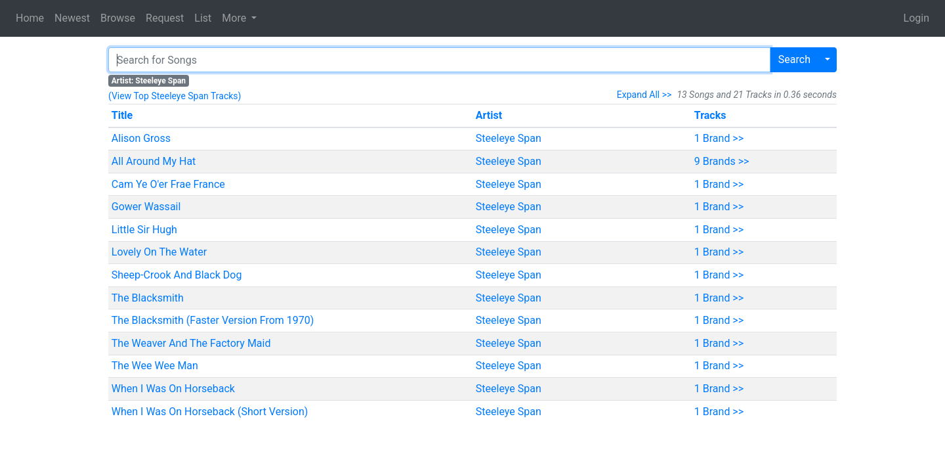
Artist (489, 115)
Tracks (710, 115)
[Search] (439, 59)
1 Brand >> (719, 138)
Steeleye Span (508, 138)
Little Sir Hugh (144, 229)
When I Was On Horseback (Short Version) (210, 411)
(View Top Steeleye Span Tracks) (174, 96)
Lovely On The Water (159, 252)
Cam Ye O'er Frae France (168, 184)
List (202, 18)
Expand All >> (644, 94)
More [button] (235, 18)
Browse (117, 18)
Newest (72, 18)
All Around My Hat (154, 161)
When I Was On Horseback (173, 388)
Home (30, 18)
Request (165, 18)
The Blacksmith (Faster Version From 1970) (213, 320)
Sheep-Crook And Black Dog (177, 275)
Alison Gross (141, 138)
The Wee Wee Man (155, 365)
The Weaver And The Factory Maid (191, 343)
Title (122, 115)
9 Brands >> (721, 161)
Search (794, 59)
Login (916, 18)
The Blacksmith (148, 298)
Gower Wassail (146, 206)
